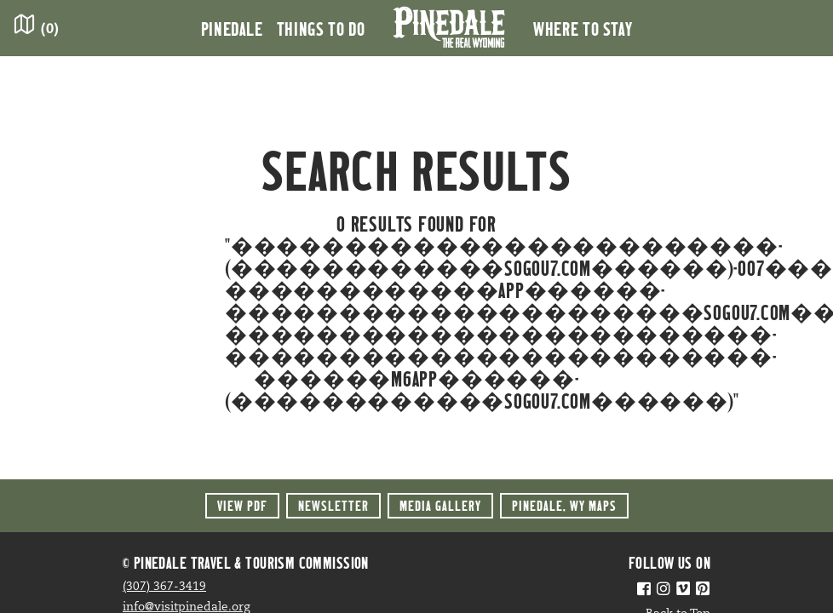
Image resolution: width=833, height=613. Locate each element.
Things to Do (321, 28)
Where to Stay (582, 28)
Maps (564, 505)
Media (440, 505)
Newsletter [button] (333, 505)
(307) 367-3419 (164, 587)
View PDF (242, 505)
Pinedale (232, 28)
